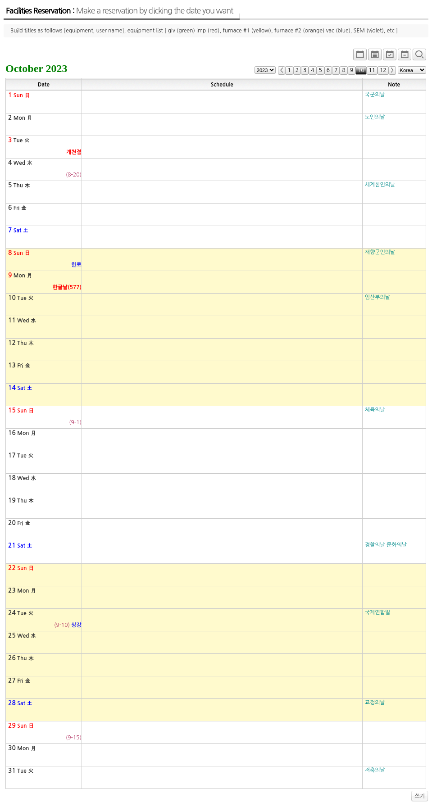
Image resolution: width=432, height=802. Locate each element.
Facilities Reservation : (119, 11)
